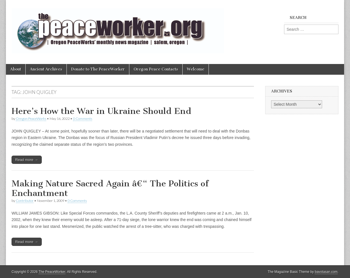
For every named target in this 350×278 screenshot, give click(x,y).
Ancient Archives (46, 69)
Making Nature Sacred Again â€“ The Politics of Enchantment (110, 188)
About (15, 69)
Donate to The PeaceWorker (98, 69)
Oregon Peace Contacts (156, 69)
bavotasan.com (326, 272)
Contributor (25, 200)
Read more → (26, 160)
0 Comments (82, 118)
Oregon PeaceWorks (31, 118)
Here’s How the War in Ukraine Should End (101, 111)
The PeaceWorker (52, 272)
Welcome (195, 69)
